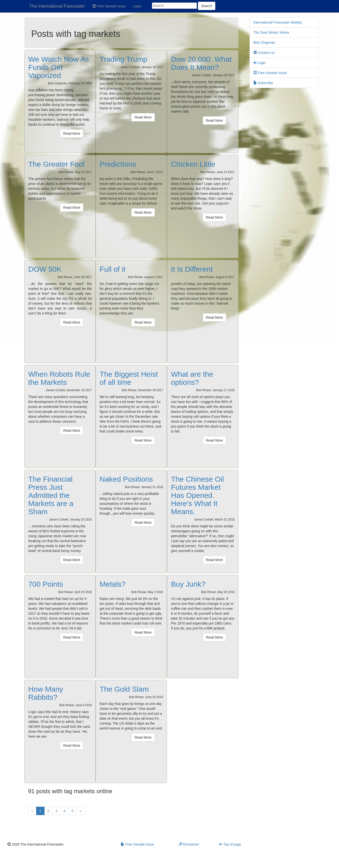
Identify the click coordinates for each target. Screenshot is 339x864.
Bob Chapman (264, 43)
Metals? (112, 584)
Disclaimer (189, 844)
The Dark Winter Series (271, 32)
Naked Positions (126, 479)
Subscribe (263, 83)
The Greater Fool (56, 164)
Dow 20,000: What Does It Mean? (201, 63)
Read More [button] (71, 133)
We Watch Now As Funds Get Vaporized (58, 67)
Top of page (230, 844)
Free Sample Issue (109, 6)
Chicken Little (193, 164)
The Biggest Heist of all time (129, 378)
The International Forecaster (57, 6)
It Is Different (192, 269)
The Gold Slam (124, 689)
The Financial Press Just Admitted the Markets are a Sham (50, 495)
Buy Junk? (188, 584)
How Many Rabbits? (45, 693)
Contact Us (264, 53)
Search (206, 6)
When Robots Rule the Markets (59, 378)
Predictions (118, 164)
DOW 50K (44, 269)
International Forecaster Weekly (277, 22)
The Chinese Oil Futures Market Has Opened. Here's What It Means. (197, 495)
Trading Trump (123, 59)
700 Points (45, 584)
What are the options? (192, 378)
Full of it (112, 269)
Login (137, 6)
